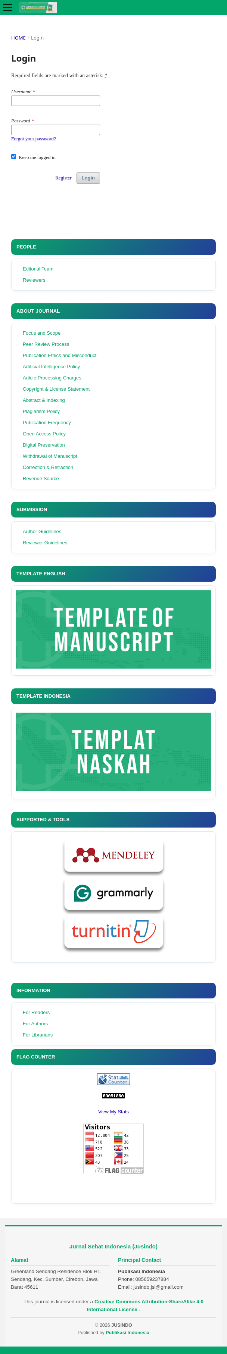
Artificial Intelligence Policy (51, 366)
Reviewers (34, 280)
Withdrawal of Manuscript (50, 456)
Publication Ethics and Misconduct (59, 355)
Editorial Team (38, 269)
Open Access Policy (44, 434)
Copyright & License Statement (56, 389)
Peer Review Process (46, 344)
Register (63, 178)
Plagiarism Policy (41, 411)
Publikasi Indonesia (127, 1332)
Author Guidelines (42, 531)
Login (88, 178)
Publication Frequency (47, 422)
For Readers (36, 1012)
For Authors (35, 1023)
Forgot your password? (33, 138)
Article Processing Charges (52, 378)
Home (18, 37)
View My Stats (113, 1111)
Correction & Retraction (48, 467)
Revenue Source (41, 478)
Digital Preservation (44, 445)
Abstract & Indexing (44, 400)
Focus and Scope (41, 333)
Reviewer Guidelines (45, 542)
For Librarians (38, 1035)
